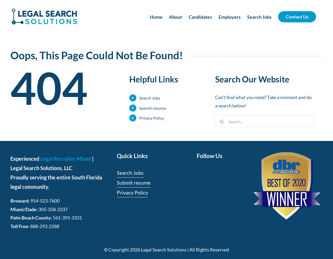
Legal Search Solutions (164, 249)
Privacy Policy (151, 117)
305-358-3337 (53, 209)
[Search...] (264, 121)
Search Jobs (149, 97)
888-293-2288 (44, 226)
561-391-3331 (67, 218)
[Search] (221, 121)
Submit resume (152, 108)
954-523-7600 (45, 201)
